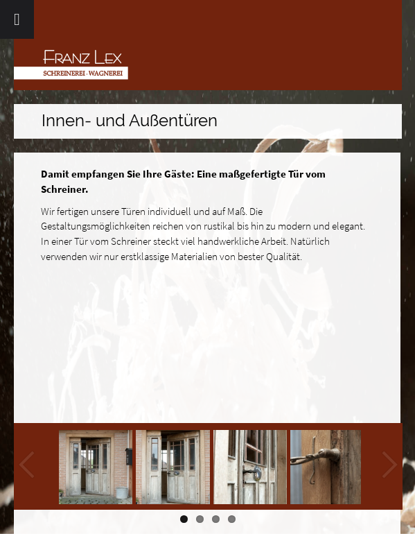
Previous (28, 466)
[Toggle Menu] (17, 19)
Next (389, 466)
